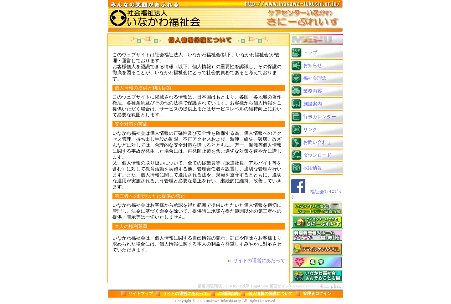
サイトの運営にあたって (259, 260)
